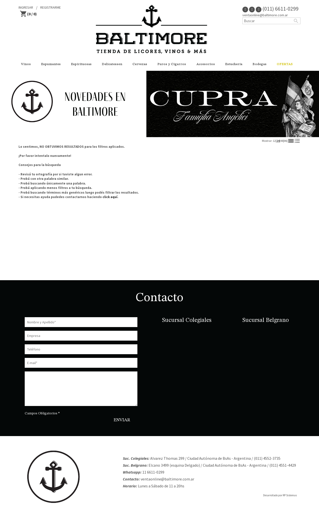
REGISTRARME (50, 7)
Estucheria (233, 64)
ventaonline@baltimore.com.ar (265, 15)
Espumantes (51, 64)
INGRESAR (26, 7)
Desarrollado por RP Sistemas (280, 495)
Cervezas (139, 64)
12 (274, 141)
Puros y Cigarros (171, 64)
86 (285, 141)
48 (281, 141)
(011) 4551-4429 (282, 465)
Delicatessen (112, 64)
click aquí (110, 197)
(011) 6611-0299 (277, 8)
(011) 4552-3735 (267, 458)
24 (277, 141)
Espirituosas (81, 64)
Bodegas (260, 64)
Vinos (26, 64)
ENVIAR (122, 420)
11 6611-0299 (153, 472)
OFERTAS (285, 64)
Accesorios (205, 64)
